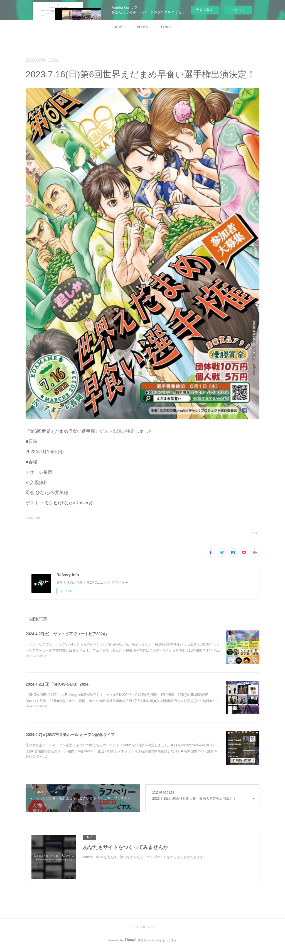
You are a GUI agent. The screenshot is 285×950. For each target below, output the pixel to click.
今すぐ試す (205, 10)
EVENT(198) (33, 517)
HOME (119, 27)
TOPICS (165, 27)
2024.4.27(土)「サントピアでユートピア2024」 (67, 634)
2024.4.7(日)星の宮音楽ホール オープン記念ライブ (70, 734)
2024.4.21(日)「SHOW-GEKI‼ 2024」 (59, 684)
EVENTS (141, 27)
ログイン (238, 10)
